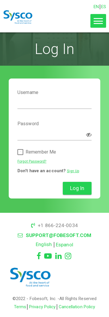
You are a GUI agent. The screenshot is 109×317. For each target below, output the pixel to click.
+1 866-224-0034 (58, 225)
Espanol (64, 245)
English (44, 244)
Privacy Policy (42, 306)
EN (96, 6)
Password (28, 123)
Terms (20, 306)
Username (27, 92)
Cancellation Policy (77, 306)
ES (103, 6)
